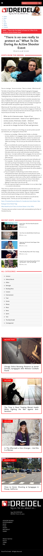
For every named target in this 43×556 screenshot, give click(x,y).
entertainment (9, 295)
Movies (7, 304)
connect (8, 292)
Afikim (5, 25)
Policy (5, 540)
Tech (7, 317)
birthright (8, 285)
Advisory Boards (10, 279)
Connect (6, 27)
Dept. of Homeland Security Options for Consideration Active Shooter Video (20, 201)
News (5, 18)
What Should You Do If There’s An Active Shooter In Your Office (17, 206)
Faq (4, 544)
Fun (4, 20)
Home (5, 16)
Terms (5, 542)
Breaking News (10, 289)
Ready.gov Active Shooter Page (9, 204)
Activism (8, 276)
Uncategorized (9, 323)
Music (7, 307)
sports (5, 23)
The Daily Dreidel (10, 320)
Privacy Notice (7, 539)
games (7, 301)
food (5, 22)
